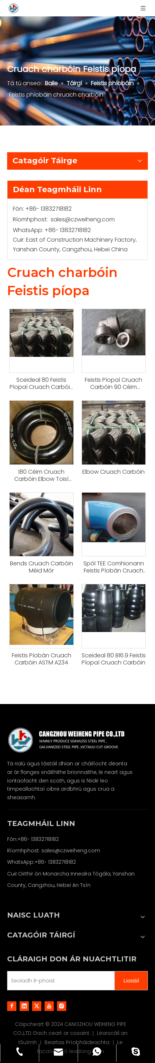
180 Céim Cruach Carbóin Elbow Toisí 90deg (41, 475)
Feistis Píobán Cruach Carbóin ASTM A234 (41, 659)
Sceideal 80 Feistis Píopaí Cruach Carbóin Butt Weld (41, 383)
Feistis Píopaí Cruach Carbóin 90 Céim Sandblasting (113, 383)
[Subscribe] (131, 980)
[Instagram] (61, 1006)
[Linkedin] (24, 1006)
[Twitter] (36, 1006)
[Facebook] (11, 1006)
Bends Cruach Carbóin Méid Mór (41, 567)
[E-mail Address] (59, 980)
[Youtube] (49, 1006)
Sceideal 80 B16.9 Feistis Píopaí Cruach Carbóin (114, 659)
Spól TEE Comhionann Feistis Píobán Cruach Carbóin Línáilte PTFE (113, 567)
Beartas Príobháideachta (78, 1042)
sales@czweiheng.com (83, 219)
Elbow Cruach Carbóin (113, 472)
